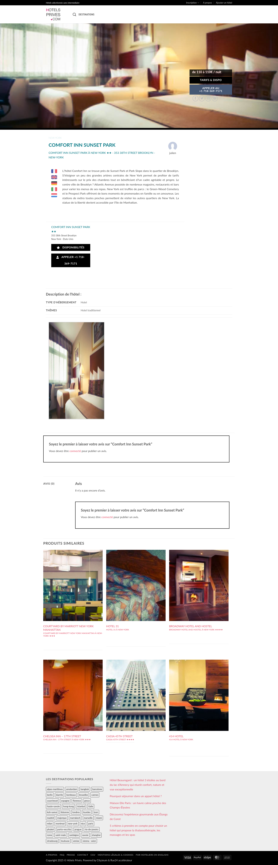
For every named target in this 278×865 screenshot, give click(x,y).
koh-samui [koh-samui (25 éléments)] (52, 812)
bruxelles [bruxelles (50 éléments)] (83, 794)
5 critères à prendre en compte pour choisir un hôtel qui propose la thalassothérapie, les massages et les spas (138, 830)
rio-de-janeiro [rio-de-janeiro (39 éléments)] (91, 829)
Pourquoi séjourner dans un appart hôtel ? (136, 796)
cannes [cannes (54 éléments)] (94, 794)
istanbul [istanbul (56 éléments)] (81, 806)
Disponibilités (71, 247)
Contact (82, 854)
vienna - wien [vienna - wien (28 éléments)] (89, 840)
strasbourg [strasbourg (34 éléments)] (52, 840)
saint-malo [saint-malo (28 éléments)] (60, 835)
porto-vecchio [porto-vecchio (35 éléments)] (64, 829)
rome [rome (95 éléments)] (49, 835)
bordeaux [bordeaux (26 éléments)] (71, 794)
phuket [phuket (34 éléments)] (50, 829)
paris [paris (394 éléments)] (90, 823)
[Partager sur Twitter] (202, 98)
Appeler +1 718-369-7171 (70, 260)
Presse (71, 854)
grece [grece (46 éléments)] (87, 800)
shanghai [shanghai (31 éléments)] (96, 835)
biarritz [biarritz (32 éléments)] (59, 794)
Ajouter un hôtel (224, 2)
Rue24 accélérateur (121, 860)
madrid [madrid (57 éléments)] (50, 817)
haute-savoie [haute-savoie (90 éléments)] (53, 806)
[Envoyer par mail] (208, 98)
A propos (207, 2)
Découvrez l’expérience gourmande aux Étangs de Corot (139, 817)
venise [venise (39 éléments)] (76, 840)
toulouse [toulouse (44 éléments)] (65, 840)
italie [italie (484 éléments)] (90, 806)
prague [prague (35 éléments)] (78, 829)
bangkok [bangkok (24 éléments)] (84, 789)
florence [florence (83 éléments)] (77, 800)
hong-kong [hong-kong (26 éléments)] (68, 806)
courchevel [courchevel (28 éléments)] (52, 800)
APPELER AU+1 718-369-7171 (210, 89)
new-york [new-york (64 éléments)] (72, 823)
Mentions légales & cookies (115, 854)
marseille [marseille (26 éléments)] (88, 817)
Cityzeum (102, 860)
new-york (55, 137)
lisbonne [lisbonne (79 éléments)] (65, 812)
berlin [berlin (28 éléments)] (50, 794)
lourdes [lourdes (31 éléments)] (86, 812)
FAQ (62, 854)
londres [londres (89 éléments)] (76, 812)
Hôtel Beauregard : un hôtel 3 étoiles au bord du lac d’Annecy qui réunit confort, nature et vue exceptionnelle (137, 784)
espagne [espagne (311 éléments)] (65, 800)
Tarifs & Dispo (211, 80)
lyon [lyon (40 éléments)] (96, 812)
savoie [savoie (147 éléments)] (85, 835)
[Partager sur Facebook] (195, 98)
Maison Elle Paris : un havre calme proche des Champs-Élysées (138, 805)
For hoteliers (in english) (152, 854)
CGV (93, 854)
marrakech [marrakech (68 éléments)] (75, 817)
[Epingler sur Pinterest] (215, 98)
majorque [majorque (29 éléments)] (62, 817)
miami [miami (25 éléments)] (99, 817)
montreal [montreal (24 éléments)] (60, 823)
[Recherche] (74, 14)
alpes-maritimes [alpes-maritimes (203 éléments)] (55, 789)
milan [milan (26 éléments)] (49, 823)
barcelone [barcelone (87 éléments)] (97, 789)
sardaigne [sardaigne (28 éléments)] (74, 835)
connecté (75, 451)
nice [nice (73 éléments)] (83, 823)
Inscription (192, 2)
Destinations (86, 14)
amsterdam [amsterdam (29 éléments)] (71, 789)
